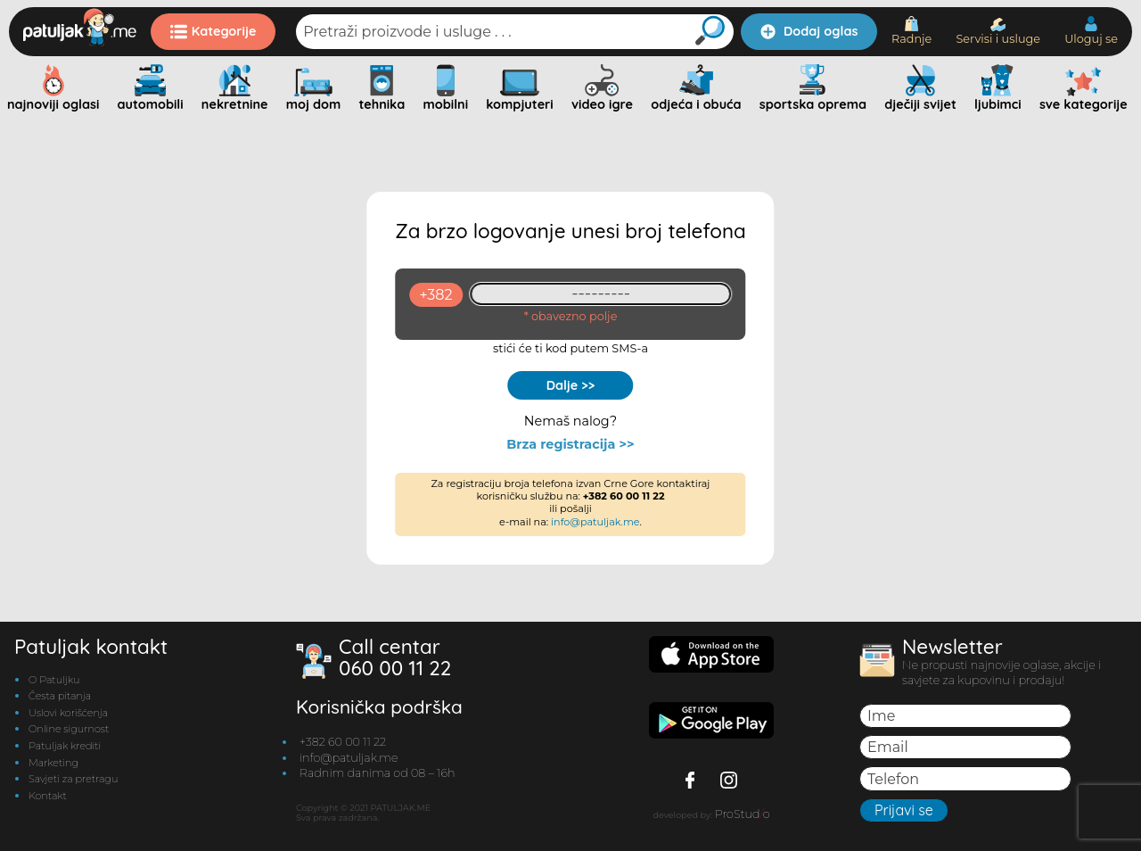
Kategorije (213, 31)
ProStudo (742, 814)
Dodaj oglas (809, 31)
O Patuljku (54, 679)
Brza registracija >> (570, 444)
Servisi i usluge (998, 31)
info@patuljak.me (595, 522)
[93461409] (601, 294)
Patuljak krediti (65, 745)
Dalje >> (570, 385)
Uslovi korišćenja (68, 712)
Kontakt (48, 795)
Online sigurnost (69, 729)
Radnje (911, 30)
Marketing (53, 762)
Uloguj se (1091, 30)
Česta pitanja (60, 696)
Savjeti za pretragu (73, 779)
